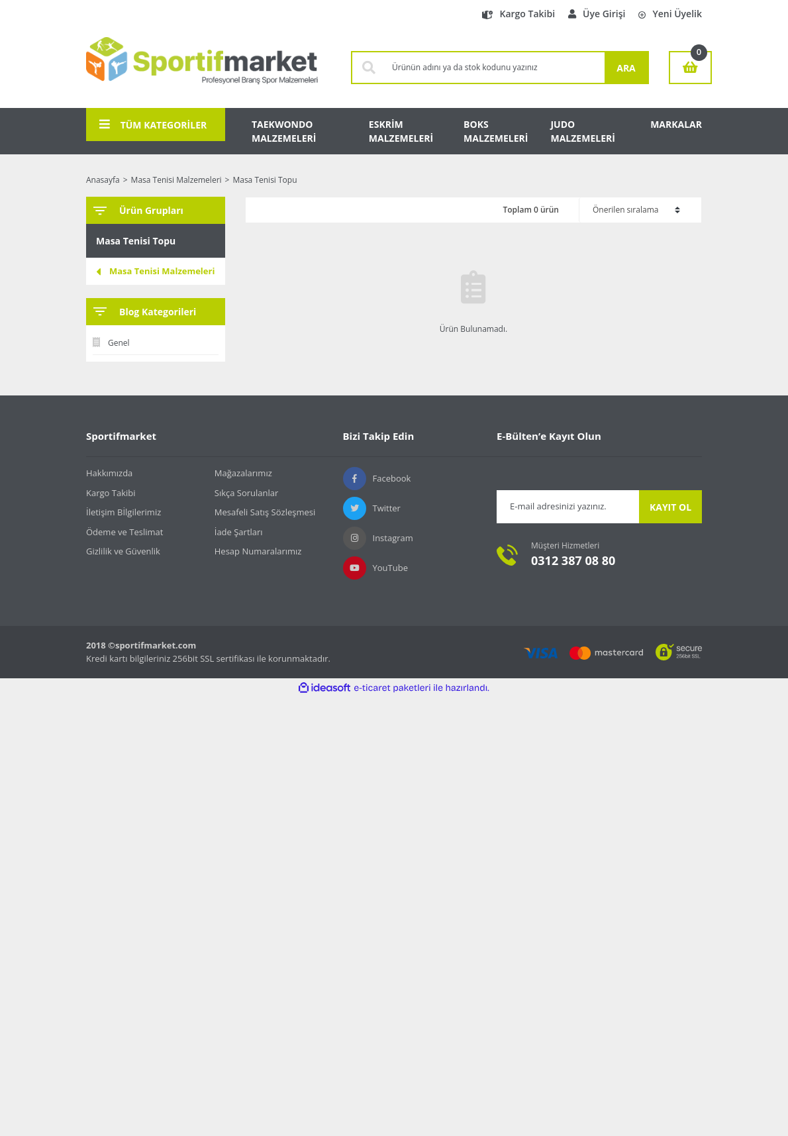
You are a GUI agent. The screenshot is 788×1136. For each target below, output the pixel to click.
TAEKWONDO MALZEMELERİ (284, 131)
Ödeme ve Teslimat (124, 532)
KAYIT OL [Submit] (670, 507)
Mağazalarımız (243, 473)
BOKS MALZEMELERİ (496, 131)
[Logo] (202, 67)
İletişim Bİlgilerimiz (123, 512)
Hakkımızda (109, 473)
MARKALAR (676, 124)
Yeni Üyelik (670, 14)
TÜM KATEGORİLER (153, 124)
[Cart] (690, 67)
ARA (626, 68)
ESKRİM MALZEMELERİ (401, 131)
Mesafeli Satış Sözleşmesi (265, 512)
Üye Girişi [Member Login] (596, 13)
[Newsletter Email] (568, 506)
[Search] (495, 67)
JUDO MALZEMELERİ (582, 131)
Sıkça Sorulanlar (247, 493)
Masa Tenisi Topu (264, 179)
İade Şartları (239, 532)
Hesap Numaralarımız (258, 551)
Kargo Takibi (518, 14)
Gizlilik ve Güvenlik (123, 551)
